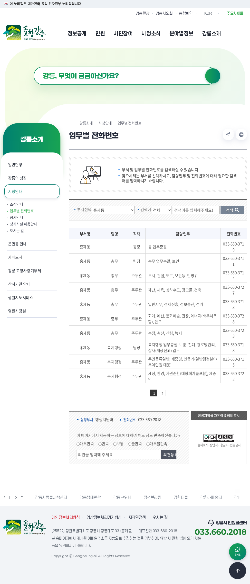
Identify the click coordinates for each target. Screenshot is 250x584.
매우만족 (87, 443)
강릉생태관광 (90, 497)
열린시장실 (17, 311)
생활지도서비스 (20, 297)
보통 (120, 443)
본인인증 (231, 33)
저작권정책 (137, 517)
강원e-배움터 (211, 497)
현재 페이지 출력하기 (241, 134)
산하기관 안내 (19, 284)
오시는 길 (17, 230)
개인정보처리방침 (66, 517)
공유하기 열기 (228, 134)
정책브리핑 (152, 497)
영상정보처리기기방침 (104, 517)
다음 (16, 497)
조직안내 (16, 204)
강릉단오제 (122, 497)
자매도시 (15, 257)
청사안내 (16, 217)
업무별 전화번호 (22, 211)
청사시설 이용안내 (23, 224)
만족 (105, 443)
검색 (212, 75)
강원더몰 (181, 497)
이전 (4, 497)
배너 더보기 (22, 497)
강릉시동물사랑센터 (51, 497)
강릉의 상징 (17, 178)
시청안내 (15, 191)
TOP (237, 570)
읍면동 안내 (17, 244)
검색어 (145, 209)
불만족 (136, 443)
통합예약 (186, 13)
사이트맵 (243, 33)
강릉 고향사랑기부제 (24, 270)
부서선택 (84, 209)
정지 (10, 497)
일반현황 (15, 164)
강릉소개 (86, 123)
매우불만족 (158, 443)
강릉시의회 (164, 13)
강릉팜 (239, 497)
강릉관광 (142, 13)
